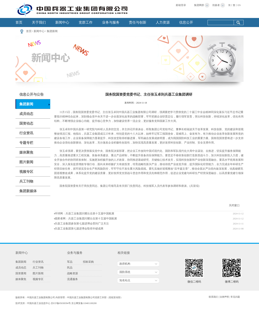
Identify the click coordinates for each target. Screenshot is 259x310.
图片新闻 (26, 162)
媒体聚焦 (26, 152)
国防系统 (124, 272)
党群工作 (86, 22)
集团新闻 (52, 31)
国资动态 (26, 123)
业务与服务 (110, 22)
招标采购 (88, 261)
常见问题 (235, 297)
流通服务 (72, 279)
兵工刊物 (26, 181)
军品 (69, 261)
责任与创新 (137, 22)
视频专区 (26, 172)
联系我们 (213, 297)
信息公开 (186, 22)
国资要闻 (20, 273)
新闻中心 (62, 22)
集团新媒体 (28, 191)
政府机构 (124, 263)
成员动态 (26, 114)
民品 (69, 267)
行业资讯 (26, 133)
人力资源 (163, 22)
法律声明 (224, 297)
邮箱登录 (181, 5)
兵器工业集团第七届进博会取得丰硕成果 (79, 228)
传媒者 (216, 5)
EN (239, 5)
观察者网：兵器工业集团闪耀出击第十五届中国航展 (86, 218)
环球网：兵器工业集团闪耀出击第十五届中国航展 (84, 213)
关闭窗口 (234, 205)
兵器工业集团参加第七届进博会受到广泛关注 (82, 223)
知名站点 (124, 280)
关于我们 (39, 22)
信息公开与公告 (31, 94)
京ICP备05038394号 (61, 303)
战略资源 (72, 273)
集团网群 (199, 5)
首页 (18, 22)
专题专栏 (26, 143)
